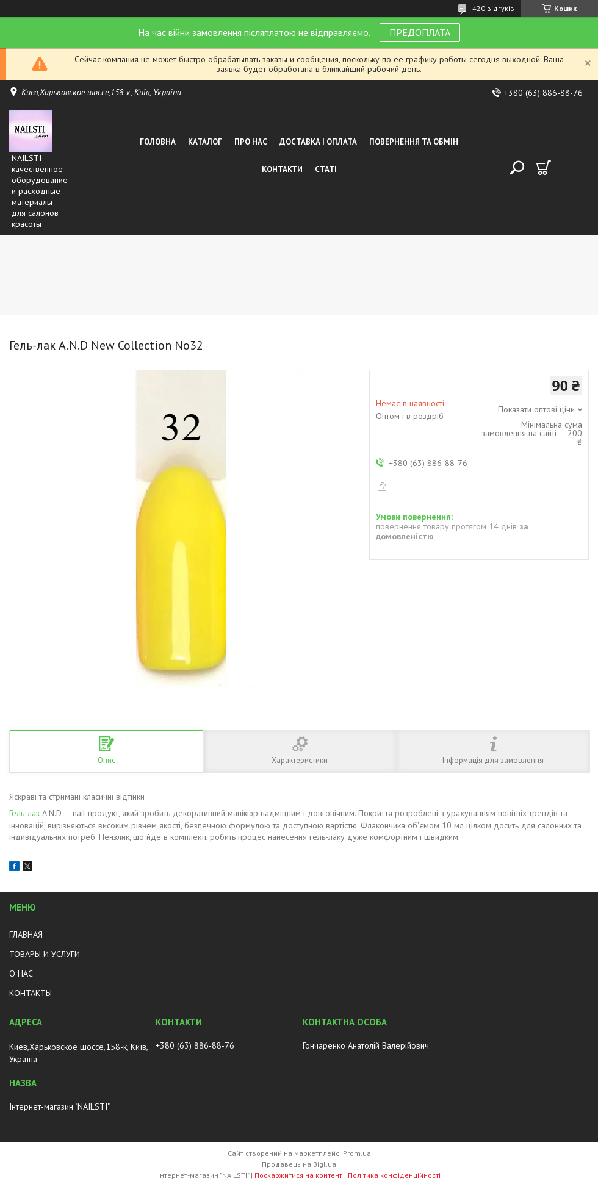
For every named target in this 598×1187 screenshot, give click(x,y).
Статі (326, 169)
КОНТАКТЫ (30, 993)
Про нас (250, 142)
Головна (158, 142)
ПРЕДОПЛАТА (419, 32)
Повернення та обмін (413, 142)
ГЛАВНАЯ (26, 934)
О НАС (21, 973)
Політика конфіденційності (394, 1175)
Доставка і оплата (318, 142)
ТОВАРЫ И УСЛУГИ (44, 954)
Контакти (282, 169)
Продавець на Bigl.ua (299, 1164)
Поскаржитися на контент (298, 1175)
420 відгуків (493, 8)
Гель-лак (24, 813)
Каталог (205, 142)
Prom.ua (357, 1153)
